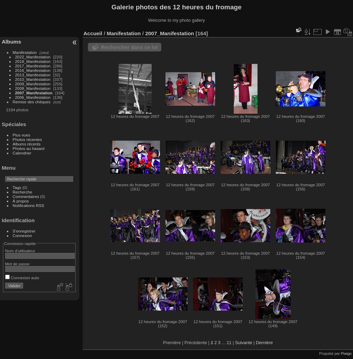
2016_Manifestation (33, 70)
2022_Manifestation (33, 57)
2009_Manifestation (33, 84)
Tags (17, 187)
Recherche (22, 192)
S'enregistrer (24, 231)
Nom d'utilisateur (20, 250)
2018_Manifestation (33, 61)
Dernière (264, 342)
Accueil (92, 33)
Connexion (22, 235)
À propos (21, 201)
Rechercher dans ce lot (129, 47)
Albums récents (27, 144)
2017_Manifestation (33, 66)
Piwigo (346, 353)
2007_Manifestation (34, 93)
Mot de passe (17, 264)
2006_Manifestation (33, 97)
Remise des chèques (32, 102)
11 (228, 342)
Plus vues (21, 135)
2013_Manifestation (33, 75)
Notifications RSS (28, 205)
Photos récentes (27, 139)
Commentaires (26, 196)
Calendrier (22, 153)
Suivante (243, 342)
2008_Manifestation (33, 88)
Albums (11, 42)
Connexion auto (22, 277)
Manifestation (25, 52)
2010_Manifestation (33, 79)
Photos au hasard (28, 148)
